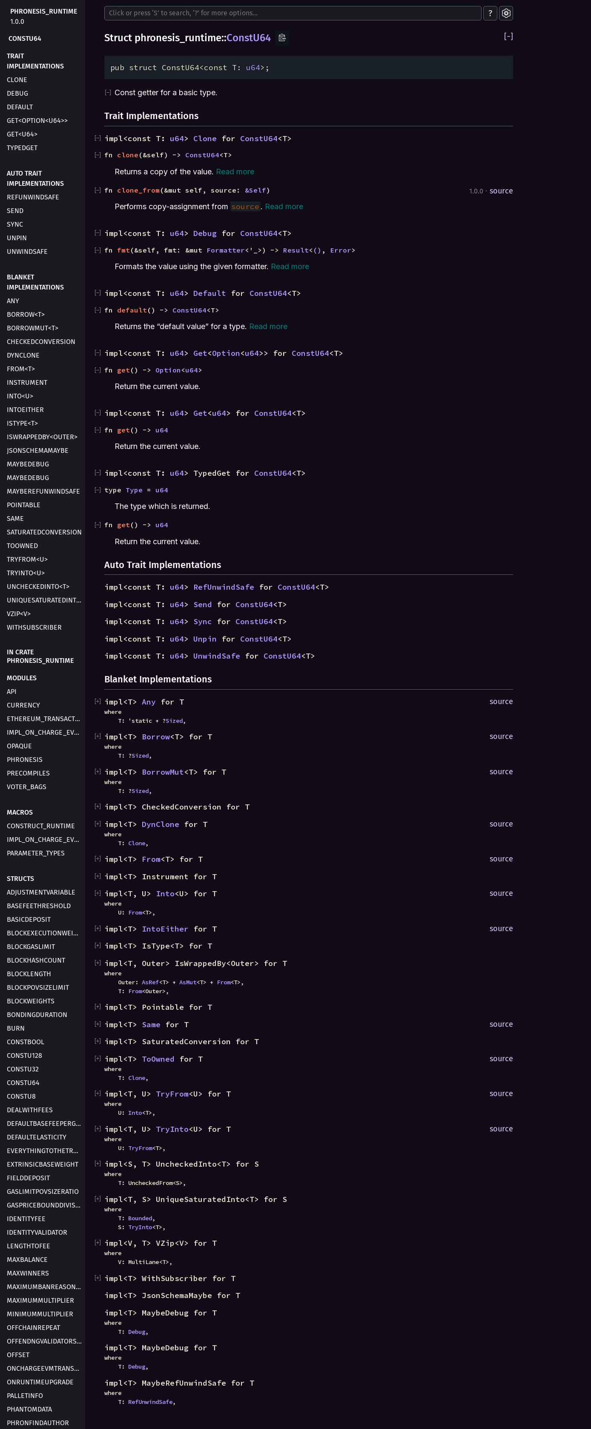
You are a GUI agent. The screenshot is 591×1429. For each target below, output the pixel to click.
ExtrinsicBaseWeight (42, 1164)
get (123, 370)
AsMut (187, 982)
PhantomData (29, 1409)
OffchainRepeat (33, 1328)
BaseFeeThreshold (39, 906)
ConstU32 (23, 1069)
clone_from (138, 190)
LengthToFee (28, 1246)
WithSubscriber (34, 627)
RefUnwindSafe (33, 197)
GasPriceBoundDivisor (45, 1205)
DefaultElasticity (36, 1137)
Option (226, 353)
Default (20, 107)
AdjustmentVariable (41, 892)
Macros (20, 812)
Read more (235, 171)
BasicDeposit (29, 919)
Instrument (27, 382)
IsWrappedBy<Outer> (42, 437)
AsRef (150, 982)
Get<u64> (22, 134)
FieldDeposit (28, 1178)
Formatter (226, 250)
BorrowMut (163, 772)
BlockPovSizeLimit (38, 987)
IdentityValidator (37, 1232)
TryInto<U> (26, 573)
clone (127, 155)
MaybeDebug (28, 464)
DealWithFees (30, 1110)
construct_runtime (41, 826)
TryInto (172, 1129)
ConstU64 (25, 38)
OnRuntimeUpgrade (40, 1382)
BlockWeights (31, 1001)
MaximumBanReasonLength (45, 1287)
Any (13, 301)
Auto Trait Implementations (35, 178)
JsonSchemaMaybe (38, 450)
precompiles (28, 773)
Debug (17, 93)
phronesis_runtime (43, 11)
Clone (17, 80)
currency (23, 705)
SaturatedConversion (44, 532)
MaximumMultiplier (40, 1300)
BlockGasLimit (31, 947)
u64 (253, 67)
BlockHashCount (36, 960)
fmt (123, 250)
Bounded (140, 1218)
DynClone (23, 355)
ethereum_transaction (45, 719)
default (132, 310)
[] (508, 36)
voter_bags (26, 787)
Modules (22, 678)
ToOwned (22, 546)
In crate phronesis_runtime (40, 656)
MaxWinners (28, 1273)
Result (296, 250)
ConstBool (25, 1042)
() (317, 250)
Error (340, 250)
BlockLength (29, 974)
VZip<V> (19, 614)
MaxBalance (27, 1260)
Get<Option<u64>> (37, 120)
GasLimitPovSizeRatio (43, 1192)
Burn (16, 1028)
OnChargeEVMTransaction (45, 1368)
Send (15, 211)
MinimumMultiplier (40, 1314)
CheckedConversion (41, 342)
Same (15, 518)
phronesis (25, 760)
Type (134, 490)
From (151, 859)
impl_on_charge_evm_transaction (45, 732)
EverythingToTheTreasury (45, 1151)
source (501, 191)
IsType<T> (22, 423)
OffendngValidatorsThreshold (45, 1341)
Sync (15, 224)
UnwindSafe (27, 251)
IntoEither (25, 410)
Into (165, 893)
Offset (18, 1355)
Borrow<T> (26, 314)
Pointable (23, 505)
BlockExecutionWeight (45, 933)
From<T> (21, 369)
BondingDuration (37, 1015)
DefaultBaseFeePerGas (45, 1123)
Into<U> (20, 396)
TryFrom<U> (27, 559)
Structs (20, 879)
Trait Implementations (35, 61)
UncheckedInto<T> (38, 586)
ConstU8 (21, 1096)
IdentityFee (26, 1219)
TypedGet (22, 148)
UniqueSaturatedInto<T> (45, 600)
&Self (255, 190)
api (12, 692)
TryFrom (172, 1094)
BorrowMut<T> (32, 328)
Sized (174, 720)
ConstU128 (24, 1055)
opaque (19, 746)
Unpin (17, 238)
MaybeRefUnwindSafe (43, 491)
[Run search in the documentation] (293, 13)
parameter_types (36, 853)
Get (200, 353)
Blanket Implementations (35, 282)
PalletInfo (25, 1396)
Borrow (156, 736)
